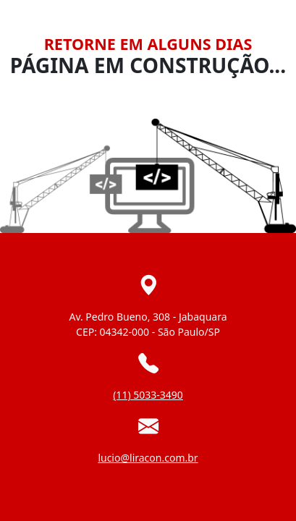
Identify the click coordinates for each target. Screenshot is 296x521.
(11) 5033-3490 (148, 395)
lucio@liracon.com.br (148, 458)
